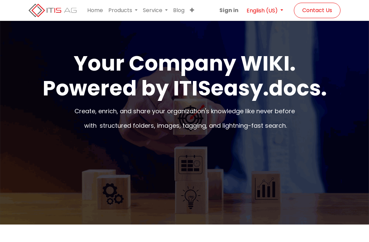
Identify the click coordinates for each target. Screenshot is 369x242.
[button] (192, 10)
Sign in (229, 10)
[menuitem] (95, 10)
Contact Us (317, 10)
